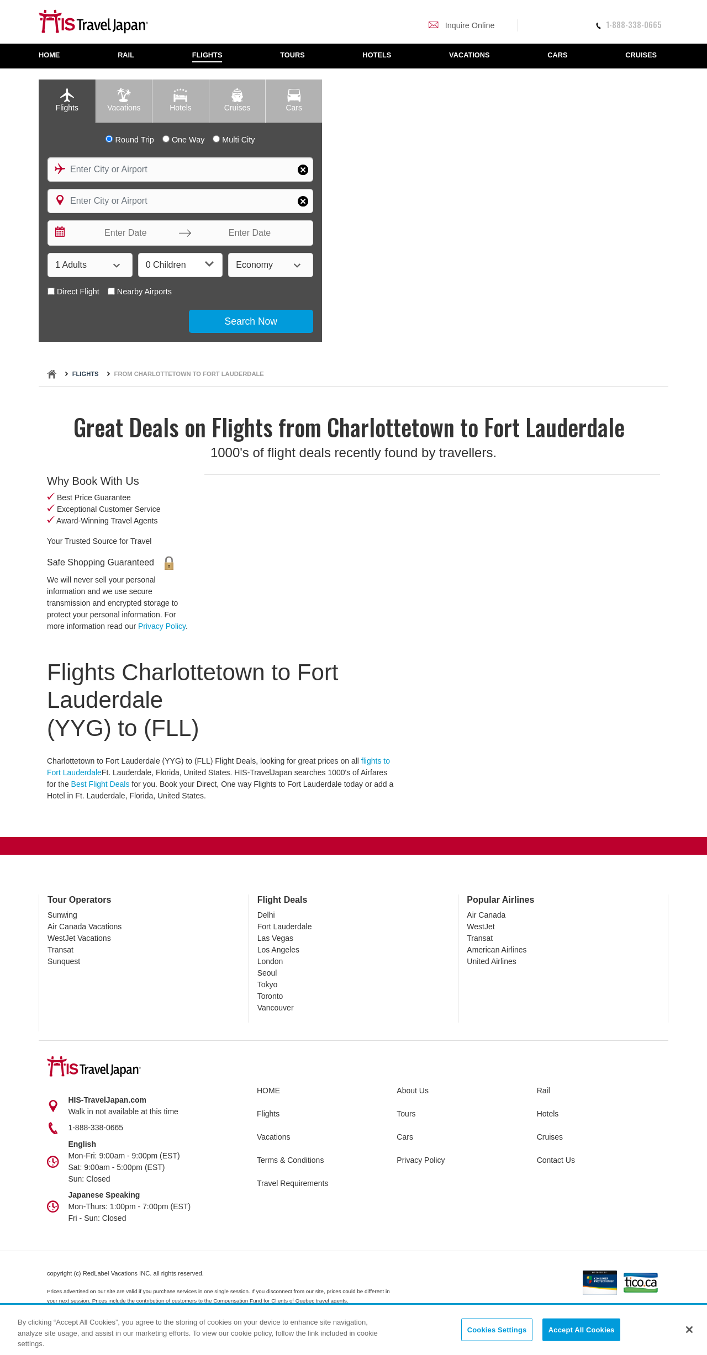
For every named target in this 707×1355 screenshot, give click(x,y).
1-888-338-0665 (628, 24)
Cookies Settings (497, 1329)
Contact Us (556, 1160)
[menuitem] (55, 56)
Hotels (548, 1113)
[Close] (689, 1329)
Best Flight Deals (100, 784)
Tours (406, 1113)
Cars (405, 1136)
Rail (543, 1090)
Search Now (251, 321)
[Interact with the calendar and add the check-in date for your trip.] (59, 233)
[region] (353, 1330)
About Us (413, 1090)
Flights (85, 373)
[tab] (67, 101)
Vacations (273, 1136)
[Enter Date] (122, 233)
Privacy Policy (162, 626)
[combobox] (180, 169)
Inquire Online (461, 25)
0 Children (180, 264)
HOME (268, 1090)
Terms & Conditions (290, 1160)
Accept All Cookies (581, 1329)
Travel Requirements (292, 1183)
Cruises (550, 1136)
